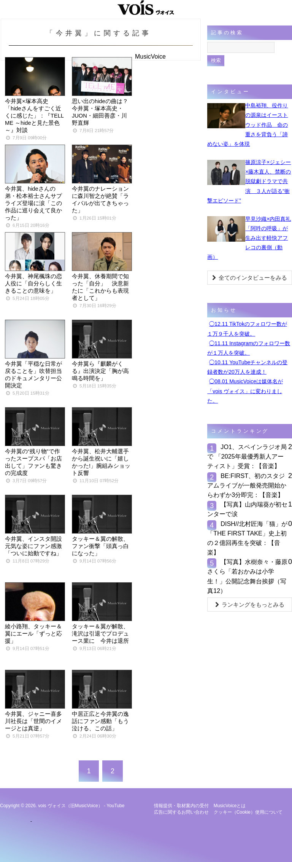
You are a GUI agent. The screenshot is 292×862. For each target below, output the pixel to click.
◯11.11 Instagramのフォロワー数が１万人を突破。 (248, 348)
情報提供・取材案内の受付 (181, 805)
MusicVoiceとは (230, 805)
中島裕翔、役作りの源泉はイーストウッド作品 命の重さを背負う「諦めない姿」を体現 (247, 124)
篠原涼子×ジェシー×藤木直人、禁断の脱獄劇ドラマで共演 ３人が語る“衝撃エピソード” (249, 181)
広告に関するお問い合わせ (181, 812)
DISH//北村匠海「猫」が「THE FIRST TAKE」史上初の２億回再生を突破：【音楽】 (247, 538)
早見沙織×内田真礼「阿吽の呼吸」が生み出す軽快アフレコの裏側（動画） (249, 238)
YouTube (115, 805)
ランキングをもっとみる (249, 604)
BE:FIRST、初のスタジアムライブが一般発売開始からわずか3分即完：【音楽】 (246, 485)
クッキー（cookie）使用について (248, 812)
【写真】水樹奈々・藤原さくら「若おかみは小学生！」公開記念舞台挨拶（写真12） (247, 576)
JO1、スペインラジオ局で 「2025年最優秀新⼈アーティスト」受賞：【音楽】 (247, 456)
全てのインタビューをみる (249, 277)
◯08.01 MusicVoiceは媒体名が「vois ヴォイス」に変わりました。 (245, 390)
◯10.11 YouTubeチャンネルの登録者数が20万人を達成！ (247, 367)
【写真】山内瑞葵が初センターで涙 (247, 509)
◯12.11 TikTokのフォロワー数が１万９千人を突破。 (247, 328)
